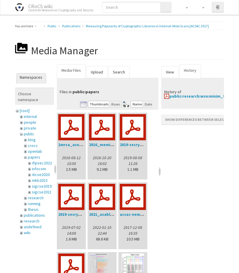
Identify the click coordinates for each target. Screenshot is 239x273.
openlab (35, 151)
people (30, 122)
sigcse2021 (42, 192)
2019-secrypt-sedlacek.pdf (83, 214)
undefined (32, 226)
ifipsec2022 (42, 163)
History (190, 70)
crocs (33, 145)
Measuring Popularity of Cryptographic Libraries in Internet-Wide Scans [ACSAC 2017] (147, 26)
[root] (25, 110)
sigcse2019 (42, 186)
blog (32, 139)
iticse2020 (41, 174)
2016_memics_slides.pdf (112, 144)
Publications (71, 26)
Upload (97, 72)
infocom (39, 168)
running (34, 203)
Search (119, 72)
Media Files (71, 70)
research (36, 197)
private (30, 128)
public (29, 133)
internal (30, 116)
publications (34, 215)
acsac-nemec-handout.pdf (145, 214)
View (170, 72)
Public (52, 26)
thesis (33, 209)
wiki (27, 232)
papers (34, 157)
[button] (184, 7)
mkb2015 (40, 180)
